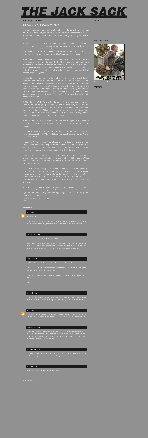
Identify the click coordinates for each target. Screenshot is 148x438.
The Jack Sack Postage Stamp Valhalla (107, 35)
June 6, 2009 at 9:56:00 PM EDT (36, 375)
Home (56, 435)
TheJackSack (32, 234)
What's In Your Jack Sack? (103, 27)
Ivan (28, 212)
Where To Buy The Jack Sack (104, 25)
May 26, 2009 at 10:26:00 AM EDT (36, 304)
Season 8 (41, 200)
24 (29, 200)
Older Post (85, 435)
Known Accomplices (100, 33)
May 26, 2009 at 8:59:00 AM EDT (36, 252)
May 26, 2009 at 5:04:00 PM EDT (36, 343)
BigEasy (30, 259)
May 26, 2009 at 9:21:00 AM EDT (36, 287)
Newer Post (26, 435)
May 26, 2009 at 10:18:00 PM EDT (37, 360)
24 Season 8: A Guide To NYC (41, 25)
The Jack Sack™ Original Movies (105, 30)
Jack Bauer (33, 200)
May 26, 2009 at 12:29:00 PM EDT (37, 321)
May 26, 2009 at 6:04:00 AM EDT (36, 228)
